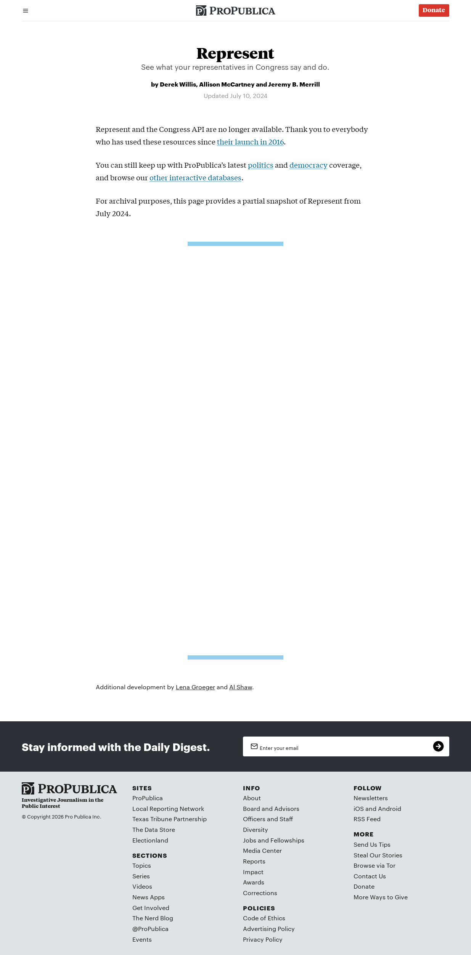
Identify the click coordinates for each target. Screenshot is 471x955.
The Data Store (153, 829)
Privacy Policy (263, 939)
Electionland (150, 840)
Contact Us (370, 876)
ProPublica (147, 798)
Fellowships (287, 840)
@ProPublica (150, 929)
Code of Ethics (264, 918)
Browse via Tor (374, 865)
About (252, 798)
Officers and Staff (268, 819)
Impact (253, 872)
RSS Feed (367, 819)
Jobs (249, 840)
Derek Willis (178, 83)
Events (142, 939)
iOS (359, 808)
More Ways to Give (381, 897)
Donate (364, 886)
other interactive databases (195, 177)
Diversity (255, 829)
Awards (253, 882)
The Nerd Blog (152, 918)
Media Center (262, 850)
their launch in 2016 (250, 141)
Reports (254, 861)
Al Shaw (240, 687)
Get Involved (150, 908)
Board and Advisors (271, 808)
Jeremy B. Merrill (294, 83)
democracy (308, 165)
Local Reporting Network (168, 808)
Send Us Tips (372, 844)
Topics (141, 865)
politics (260, 165)
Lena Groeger (195, 687)
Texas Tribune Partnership (169, 819)
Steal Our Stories (378, 855)
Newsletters (371, 798)
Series (141, 876)
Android (389, 808)
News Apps (148, 897)
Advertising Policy (269, 929)
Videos (142, 886)
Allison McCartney (227, 83)
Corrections (260, 893)
